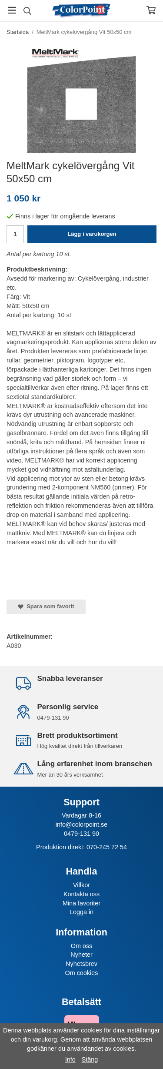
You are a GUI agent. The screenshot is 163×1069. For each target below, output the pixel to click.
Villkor (81, 884)
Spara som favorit (46, 606)
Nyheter (81, 954)
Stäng (90, 1059)
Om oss (82, 945)
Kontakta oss (81, 894)
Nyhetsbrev (81, 963)
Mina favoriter (81, 903)
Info (70, 1059)
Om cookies (81, 972)
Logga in (81, 911)
